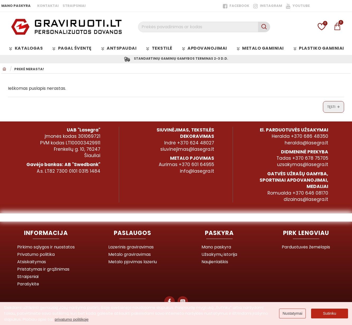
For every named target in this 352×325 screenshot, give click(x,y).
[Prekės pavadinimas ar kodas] (264, 27)
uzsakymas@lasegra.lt (302, 165)
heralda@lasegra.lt (306, 143)
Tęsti (331, 107)
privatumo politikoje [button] (71, 319)
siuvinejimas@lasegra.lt (187, 149)
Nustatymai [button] (292, 313)
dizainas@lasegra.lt (306, 199)
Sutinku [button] (329, 313)
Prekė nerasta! (29, 70)
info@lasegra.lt (197, 171)
